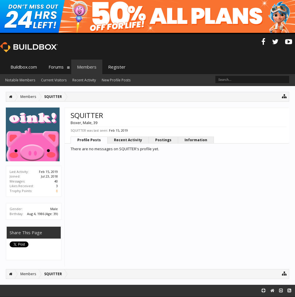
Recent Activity (128, 139)
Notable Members (20, 80)
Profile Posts (89, 139)
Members (86, 67)
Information (196, 139)
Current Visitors (54, 80)
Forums (56, 67)
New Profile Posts (116, 80)
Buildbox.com (23, 67)
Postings (163, 139)
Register (117, 67)
